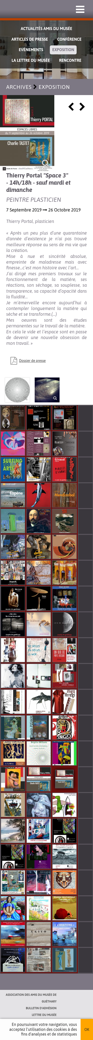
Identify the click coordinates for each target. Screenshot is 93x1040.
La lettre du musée (31, 60)
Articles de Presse (29, 39)
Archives (19, 87)
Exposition (63, 49)
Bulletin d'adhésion (41, 1008)
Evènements (31, 49)
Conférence (69, 39)
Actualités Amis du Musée (46, 28)
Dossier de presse (32, 361)
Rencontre (70, 60)
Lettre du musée (44, 1015)
